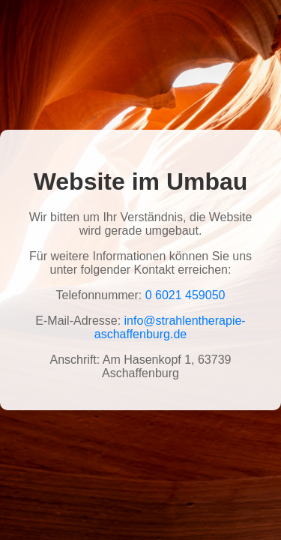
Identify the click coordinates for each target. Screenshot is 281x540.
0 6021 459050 (185, 295)
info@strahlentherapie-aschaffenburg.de (170, 327)
